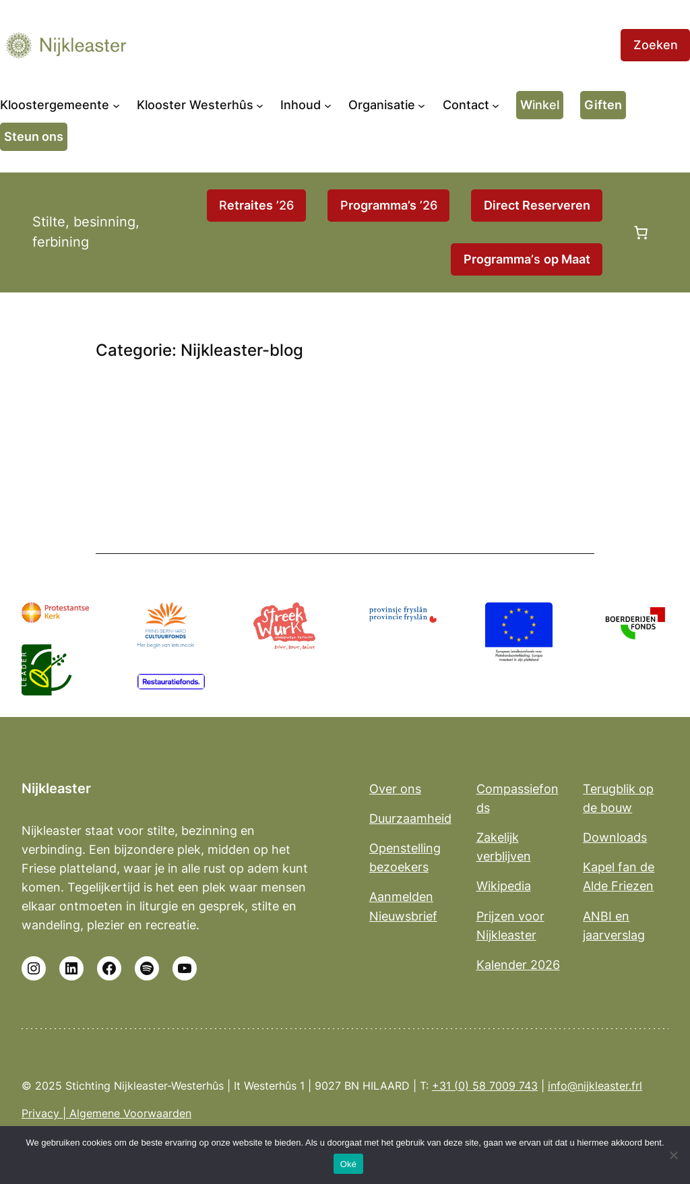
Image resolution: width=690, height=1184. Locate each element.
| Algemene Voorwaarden (125, 1113)
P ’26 (388, 204)
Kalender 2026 (518, 964)
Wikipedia (503, 885)
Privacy (40, 1113)
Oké (348, 1164)
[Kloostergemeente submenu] (116, 104)
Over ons (395, 788)
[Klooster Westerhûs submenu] (259, 104)
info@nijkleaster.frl (595, 1086)
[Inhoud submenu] (328, 104)
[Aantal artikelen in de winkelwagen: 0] (641, 232)
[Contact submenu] (495, 104)
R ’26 (256, 204)
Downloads (615, 837)
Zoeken (655, 44)
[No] (673, 1155)
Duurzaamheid (410, 818)
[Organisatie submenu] (421, 104)
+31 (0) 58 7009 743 (485, 1086)
